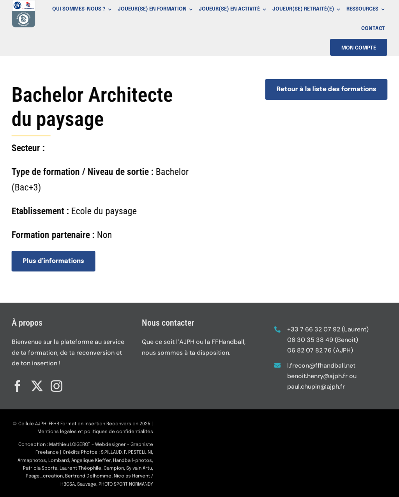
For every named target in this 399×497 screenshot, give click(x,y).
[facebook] (17, 383)
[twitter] (37, 383)
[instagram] (56, 383)
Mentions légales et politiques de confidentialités (95, 434)
